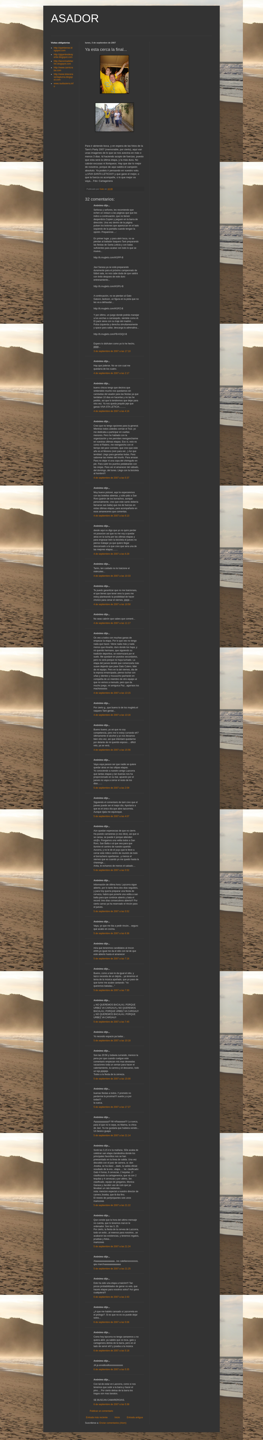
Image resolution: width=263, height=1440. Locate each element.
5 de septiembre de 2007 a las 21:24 (112, 1246)
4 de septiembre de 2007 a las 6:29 (111, 554)
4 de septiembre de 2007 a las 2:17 (111, 373)
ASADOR (75, 18)
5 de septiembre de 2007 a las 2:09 (111, 788)
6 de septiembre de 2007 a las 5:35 (111, 1369)
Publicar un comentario (101, 1411)
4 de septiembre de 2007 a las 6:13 (111, 515)
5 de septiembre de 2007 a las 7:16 (111, 958)
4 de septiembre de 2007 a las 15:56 (112, 750)
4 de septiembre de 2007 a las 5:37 (111, 477)
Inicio (117, 1417)
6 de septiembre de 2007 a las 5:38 (111, 1404)
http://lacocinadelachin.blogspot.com (63, 62)
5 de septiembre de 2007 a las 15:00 (112, 1078)
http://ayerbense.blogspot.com (63, 49)
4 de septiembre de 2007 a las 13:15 (112, 693)
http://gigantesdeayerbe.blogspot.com (63, 55)
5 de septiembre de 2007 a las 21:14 (112, 1135)
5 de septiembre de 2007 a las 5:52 (111, 870)
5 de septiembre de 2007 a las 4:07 (111, 816)
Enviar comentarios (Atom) (112, 1423)
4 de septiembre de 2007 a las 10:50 (112, 604)
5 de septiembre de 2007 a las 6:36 (111, 933)
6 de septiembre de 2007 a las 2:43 (111, 1297)
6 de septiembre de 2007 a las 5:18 (111, 1350)
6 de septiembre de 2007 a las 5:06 (111, 1322)
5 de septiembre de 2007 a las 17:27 (112, 1107)
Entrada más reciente (97, 1417)
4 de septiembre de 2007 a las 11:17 (112, 623)
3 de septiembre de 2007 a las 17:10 (112, 351)
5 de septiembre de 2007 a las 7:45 (111, 1021)
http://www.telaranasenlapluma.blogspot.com (63, 77)
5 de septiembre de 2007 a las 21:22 (112, 1205)
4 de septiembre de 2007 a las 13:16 (112, 715)
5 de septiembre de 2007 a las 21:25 (112, 1268)
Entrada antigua (135, 1417)
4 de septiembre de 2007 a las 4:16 (111, 411)
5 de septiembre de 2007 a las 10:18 (112, 1040)
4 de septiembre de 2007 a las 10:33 (112, 576)
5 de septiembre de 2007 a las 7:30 (111, 990)
